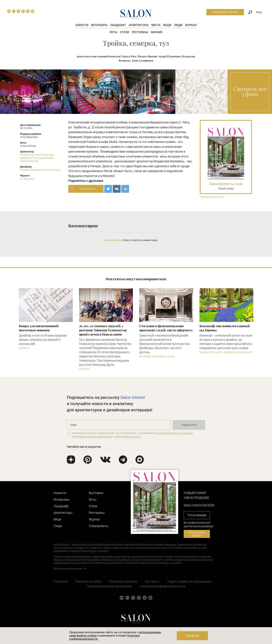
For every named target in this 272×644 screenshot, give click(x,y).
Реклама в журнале (123, 581)
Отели (124, 32)
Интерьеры (99, 25)
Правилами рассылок (128, 436)
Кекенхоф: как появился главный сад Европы (224, 328)
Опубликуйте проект (225, 12)
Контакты (152, 581)
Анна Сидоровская (43, 157)
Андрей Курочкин (30, 154)
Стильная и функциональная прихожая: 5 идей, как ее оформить (166, 328)
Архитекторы (139, 25)
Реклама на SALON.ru (212, 197)
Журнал (191, 25)
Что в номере (196, 515)
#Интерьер (145, 356)
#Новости (24, 348)
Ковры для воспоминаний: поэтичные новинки (39, 328)
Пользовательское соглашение (109, 586)
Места (155, 25)
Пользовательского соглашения (173, 433)
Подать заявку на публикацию (189, 581)
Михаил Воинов (29, 161)
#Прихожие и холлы (163, 356)
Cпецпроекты (98, 526)
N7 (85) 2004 (27, 178)
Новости (81, 25)
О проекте (61, 581)
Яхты (113, 32)
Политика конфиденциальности (162, 586)
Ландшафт (118, 25)
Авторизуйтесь (112, 240)
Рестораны (140, 32)
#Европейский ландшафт (237, 352)
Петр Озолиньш (52, 169)
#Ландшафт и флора (210, 352)
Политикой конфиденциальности (92, 436)
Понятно (192, 636)
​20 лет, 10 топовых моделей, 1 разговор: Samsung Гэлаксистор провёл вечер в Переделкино (103, 330)
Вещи (167, 25)
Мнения (156, 32)
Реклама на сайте (88, 581)
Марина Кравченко (31, 169)
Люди (178, 25)
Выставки (96, 493)
